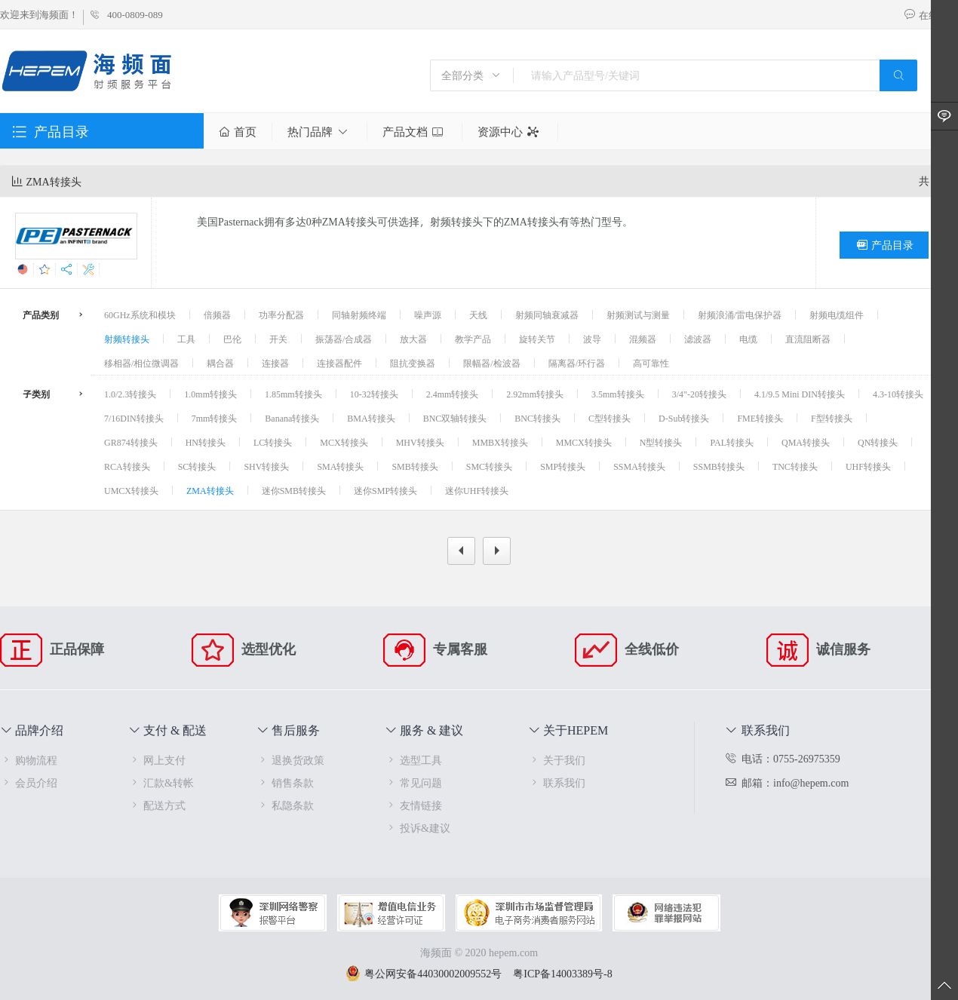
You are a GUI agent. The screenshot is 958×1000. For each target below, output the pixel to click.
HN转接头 (206, 441)
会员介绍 (28, 782)
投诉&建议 (417, 828)
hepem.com (513, 952)
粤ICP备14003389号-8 (562, 973)
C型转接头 (609, 417)
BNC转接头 (537, 417)
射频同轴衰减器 (547, 314)
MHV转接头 (420, 441)
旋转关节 (537, 338)
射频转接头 (126, 338)
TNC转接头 (795, 466)
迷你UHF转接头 (476, 490)
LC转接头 (272, 441)
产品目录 (884, 245)
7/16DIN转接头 (134, 417)
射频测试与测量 (638, 314)
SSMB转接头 (719, 466)
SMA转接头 (340, 466)
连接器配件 (339, 362)
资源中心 (509, 132)
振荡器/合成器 (343, 338)
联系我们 (556, 782)
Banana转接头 (292, 417)
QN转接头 (878, 441)
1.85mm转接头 (293, 393)
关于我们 (556, 760)
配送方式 (157, 805)
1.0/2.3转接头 (130, 393)
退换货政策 (290, 760)
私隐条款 (285, 805)
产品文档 (414, 132)
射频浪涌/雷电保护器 (739, 314)
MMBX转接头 (500, 441)
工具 (186, 338)
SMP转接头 (562, 466)
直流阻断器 (808, 338)
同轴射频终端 (359, 314)
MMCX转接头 (584, 441)
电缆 (748, 338)
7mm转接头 (215, 417)
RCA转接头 (127, 466)
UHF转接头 (868, 466)
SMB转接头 (414, 466)
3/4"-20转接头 (699, 393)
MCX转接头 (343, 441)
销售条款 (285, 782)
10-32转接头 (374, 393)
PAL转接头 (732, 441)
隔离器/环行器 (576, 362)
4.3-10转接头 (898, 393)
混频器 (642, 338)
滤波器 (697, 338)
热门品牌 (319, 132)
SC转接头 (197, 466)
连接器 (275, 362)
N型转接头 (661, 441)
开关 (278, 338)
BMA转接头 (371, 417)
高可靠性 (651, 362)
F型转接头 (831, 417)
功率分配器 (281, 314)
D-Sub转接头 (684, 417)
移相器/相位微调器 (141, 362)
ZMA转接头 (210, 490)
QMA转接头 (805, 441)
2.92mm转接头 (534, 393)
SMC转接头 (489, 466)
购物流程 (28, 760)
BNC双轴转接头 (455, 417)
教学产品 (473, 338)
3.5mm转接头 (617, 393)
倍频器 (217, 314)
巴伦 (232, 338)
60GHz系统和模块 (140, 314)
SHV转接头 (266, 466)
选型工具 (413, 760)
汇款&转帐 (161, 782)
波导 (592, 338)
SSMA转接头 (639, 466)
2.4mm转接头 (452, 393)
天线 (478, 314)
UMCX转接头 (131, 490)
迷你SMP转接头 (385, 490)
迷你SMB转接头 (294, 490)
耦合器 (220, 362)
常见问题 (413, 782)
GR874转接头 (131, 441)
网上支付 (157, 760)
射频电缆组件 (836, 314)
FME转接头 (760, 417)
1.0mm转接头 (210, 393)
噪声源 (427, 314)
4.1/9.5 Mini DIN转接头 (799, 393)
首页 (237, 132)
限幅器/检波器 (491, 362)
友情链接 (413, 805)
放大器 (413, 338)
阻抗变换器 (412, 362)
